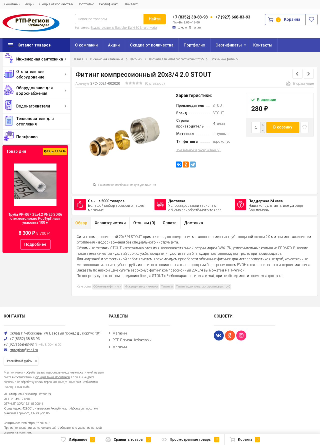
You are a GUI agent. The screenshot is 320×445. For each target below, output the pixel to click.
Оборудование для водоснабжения (34, 91)
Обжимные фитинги (224, 59)
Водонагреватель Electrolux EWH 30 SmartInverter (124, 28)
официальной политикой (53, 377)
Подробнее (35, 244)
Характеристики (110, 222)
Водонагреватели (33, 106)
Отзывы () (144, 222)
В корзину (282, 127)
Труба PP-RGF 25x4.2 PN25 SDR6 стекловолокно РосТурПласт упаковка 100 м (35, 218)
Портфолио (86, 4)
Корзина (245, 439)
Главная (77, 59)
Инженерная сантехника (39, 59)
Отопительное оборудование (30, 74)
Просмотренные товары (190, 439)
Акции (29, 4)
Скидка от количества (56, 4)
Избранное (77, 439)
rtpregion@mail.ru (189, 27)
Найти (154, 18)
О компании (11, 4)
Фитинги (136, 59)
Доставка (193, 222)
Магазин (119, 333)
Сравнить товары (128, 439)
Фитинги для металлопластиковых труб (176, 59)
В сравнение (300, 83)
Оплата (169, 222)
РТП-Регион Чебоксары (131, 340)
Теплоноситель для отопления (35, 121)
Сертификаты (109, 4)
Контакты (132, 4)
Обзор (81, 222)
